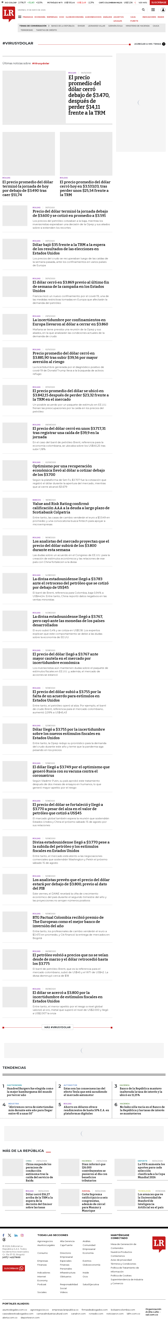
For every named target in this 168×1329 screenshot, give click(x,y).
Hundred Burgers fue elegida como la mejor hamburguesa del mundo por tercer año (30, 1092)
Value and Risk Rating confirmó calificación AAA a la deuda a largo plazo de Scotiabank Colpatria (71, 508)
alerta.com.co (9, 1317)
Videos (63, 1292)
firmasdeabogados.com (95, 1309)
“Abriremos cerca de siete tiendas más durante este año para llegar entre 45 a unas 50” (30, 1110)
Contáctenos (118, 1256)
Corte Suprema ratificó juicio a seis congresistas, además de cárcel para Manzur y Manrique (95, 1202)
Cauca (156, 26)
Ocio (85, 1276)
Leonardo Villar (96, 26)
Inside (86, 1272)
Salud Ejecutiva (91, 1284)
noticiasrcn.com (115, 1313)
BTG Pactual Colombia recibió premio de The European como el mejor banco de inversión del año (68, 921)
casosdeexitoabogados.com (17, 1313)
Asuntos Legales (46, 1245)
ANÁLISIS (107, 17)
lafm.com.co (133, 1313)
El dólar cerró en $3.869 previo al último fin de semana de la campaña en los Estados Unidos (71, 286)
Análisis (86, 1241)
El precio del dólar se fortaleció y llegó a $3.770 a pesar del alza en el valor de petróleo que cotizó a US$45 (68, 808)
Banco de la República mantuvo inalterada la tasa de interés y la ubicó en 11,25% (141, 1092)
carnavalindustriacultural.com (52, 1313)
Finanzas (42, 1264)
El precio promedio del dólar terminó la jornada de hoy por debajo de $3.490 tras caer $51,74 (27, 188)
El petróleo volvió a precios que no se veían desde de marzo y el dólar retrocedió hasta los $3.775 (70, 959)
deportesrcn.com (30, 1317)
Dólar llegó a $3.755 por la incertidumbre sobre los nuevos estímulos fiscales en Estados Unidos (69, 733)
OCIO (61, 17)
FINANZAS (28, 17)
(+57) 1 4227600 (11, 1257)
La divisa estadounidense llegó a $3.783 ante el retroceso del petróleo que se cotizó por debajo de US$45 (71, 583)
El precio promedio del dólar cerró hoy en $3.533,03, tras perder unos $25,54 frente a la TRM (85, 188)
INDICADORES (149, 17)
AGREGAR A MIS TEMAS (149, 44)
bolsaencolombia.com (123, 1309)
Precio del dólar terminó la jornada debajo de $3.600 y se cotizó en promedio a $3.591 (70, 213)
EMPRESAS (52, 17)
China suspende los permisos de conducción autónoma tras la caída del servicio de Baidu (39, 1172)
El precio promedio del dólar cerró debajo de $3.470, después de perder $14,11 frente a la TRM (89, 95)
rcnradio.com (96, 1313)
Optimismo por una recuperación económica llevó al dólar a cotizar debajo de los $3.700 (69, 470)
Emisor (81, 26)
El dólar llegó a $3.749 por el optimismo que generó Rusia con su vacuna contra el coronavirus (71, 771)
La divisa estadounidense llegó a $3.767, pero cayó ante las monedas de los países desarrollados (69, 620)
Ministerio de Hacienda (138, 26)
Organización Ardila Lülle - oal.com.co (153, 1312)
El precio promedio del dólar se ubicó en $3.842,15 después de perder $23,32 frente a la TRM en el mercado (71, 395)
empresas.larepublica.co (65, 1309)
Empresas (42, 1261)
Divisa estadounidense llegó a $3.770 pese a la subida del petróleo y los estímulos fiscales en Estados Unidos (71, 846)
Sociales (41, 1292)
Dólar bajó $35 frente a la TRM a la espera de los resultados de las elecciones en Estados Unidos (69, 249)
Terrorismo (27, 30)
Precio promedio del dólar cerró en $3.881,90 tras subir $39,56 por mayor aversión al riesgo (65, 357)
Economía (88, 1253)
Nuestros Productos (121, 1252)
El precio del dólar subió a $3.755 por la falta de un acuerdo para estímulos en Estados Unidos (67, 696)
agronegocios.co (39, 1309)
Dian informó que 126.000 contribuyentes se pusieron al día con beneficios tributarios (94, 1172)
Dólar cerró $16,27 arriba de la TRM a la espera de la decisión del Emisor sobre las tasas (39, 1201)
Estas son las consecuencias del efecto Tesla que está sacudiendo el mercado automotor (85, 1092)
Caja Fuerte (66, 1245)
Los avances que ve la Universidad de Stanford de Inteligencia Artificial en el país (151, 1201)
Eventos (87, 1261)
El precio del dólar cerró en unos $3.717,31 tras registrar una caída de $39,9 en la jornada (69, 432)
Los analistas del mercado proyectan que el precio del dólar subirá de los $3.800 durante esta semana (71, 545)
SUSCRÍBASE (158, 2)
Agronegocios (45, 1241)
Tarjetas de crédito (46, 30)
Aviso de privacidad (121, 1260)
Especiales (65, 1261)
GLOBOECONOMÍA (75, 17)
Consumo (42, 1253)
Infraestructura (67, 1272)
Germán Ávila (115, 26)
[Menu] (20, 17)
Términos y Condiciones (123, 1263)
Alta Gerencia (67, 1241)
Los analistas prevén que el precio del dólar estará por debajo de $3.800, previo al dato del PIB (71, 884)
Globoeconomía (91, 1264)
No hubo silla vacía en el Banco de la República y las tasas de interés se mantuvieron (142, 1110)
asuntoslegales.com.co (14, 1309)
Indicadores (43, 1272)
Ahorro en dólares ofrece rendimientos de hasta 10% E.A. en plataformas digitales (86, 1110)
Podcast (41, 1284)
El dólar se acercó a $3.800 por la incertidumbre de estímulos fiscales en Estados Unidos (68, 996)
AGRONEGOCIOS (93, 17)
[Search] (143, 9)
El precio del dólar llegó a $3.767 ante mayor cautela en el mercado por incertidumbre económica (65, 658)
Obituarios (65, 1276)
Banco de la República (62, 26)
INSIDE (161, 17)
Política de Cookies (121, 1275)
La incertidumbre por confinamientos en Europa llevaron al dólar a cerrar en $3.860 (70, 322)
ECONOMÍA (40, 17)
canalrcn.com (78, 1313)
